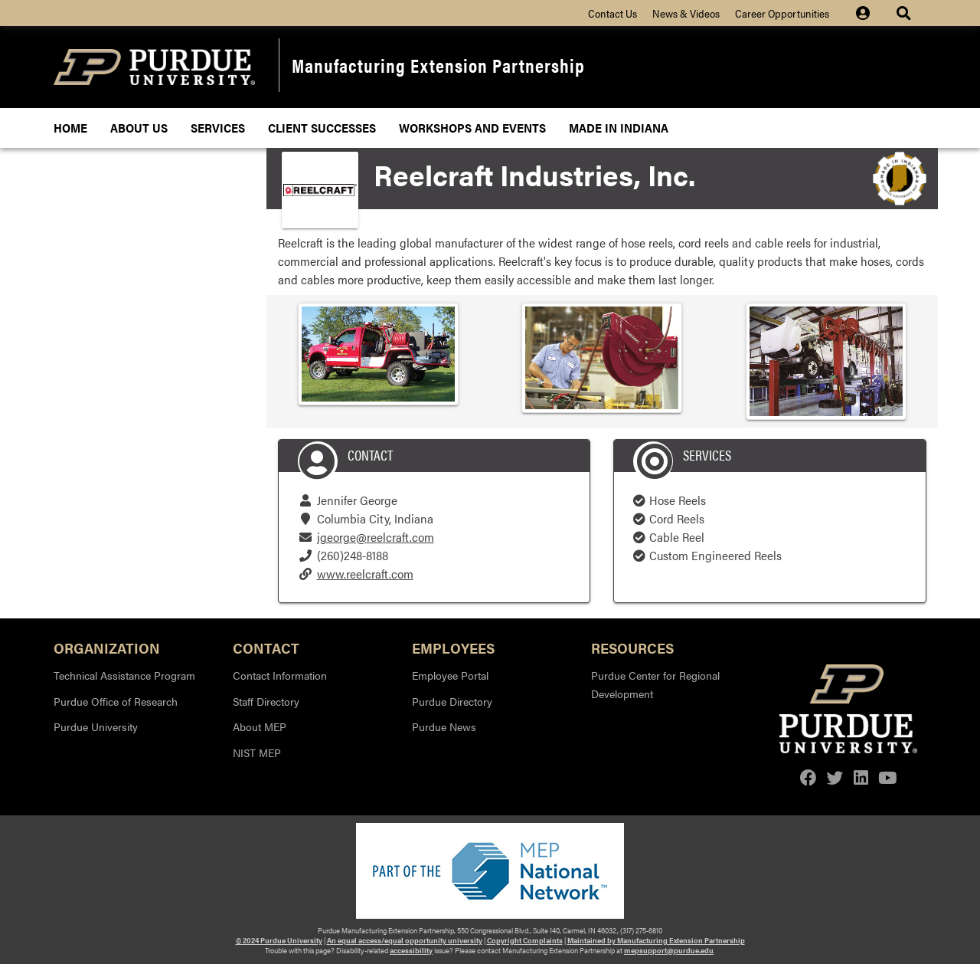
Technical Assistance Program (124, 675)
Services (218, 127)
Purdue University (96, 726)
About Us (139, 127)
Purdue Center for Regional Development (655, 684)
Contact (266, 647)
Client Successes (322, 127)
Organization (107, 647)
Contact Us (612, 13)
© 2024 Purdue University (279, 940)
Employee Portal (450, 675)
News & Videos (686, 13)
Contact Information (280, 675)
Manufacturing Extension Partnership (438, 64)
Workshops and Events (472, 127)
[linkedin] (861, 777)
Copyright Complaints (525, 940)
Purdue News (444, 726)
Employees (453, 647)
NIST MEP (257, 752)
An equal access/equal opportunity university (404, 940)
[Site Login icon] (870, 13)
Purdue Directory (452, 701)
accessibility (411, 950)
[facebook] (808, 777)
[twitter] (835, 777)
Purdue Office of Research (116, 701)
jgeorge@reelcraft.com (375, 537)
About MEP (259, 726)
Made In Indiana (618, 127)
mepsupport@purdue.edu (669, 950)
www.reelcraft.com (365, 573)
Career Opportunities (782, 13)
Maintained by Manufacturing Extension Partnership (656, 940)
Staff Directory (266, 701)
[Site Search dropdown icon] (905, 13)
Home (70, 127)
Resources (632, 647)
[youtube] (887, 777)
